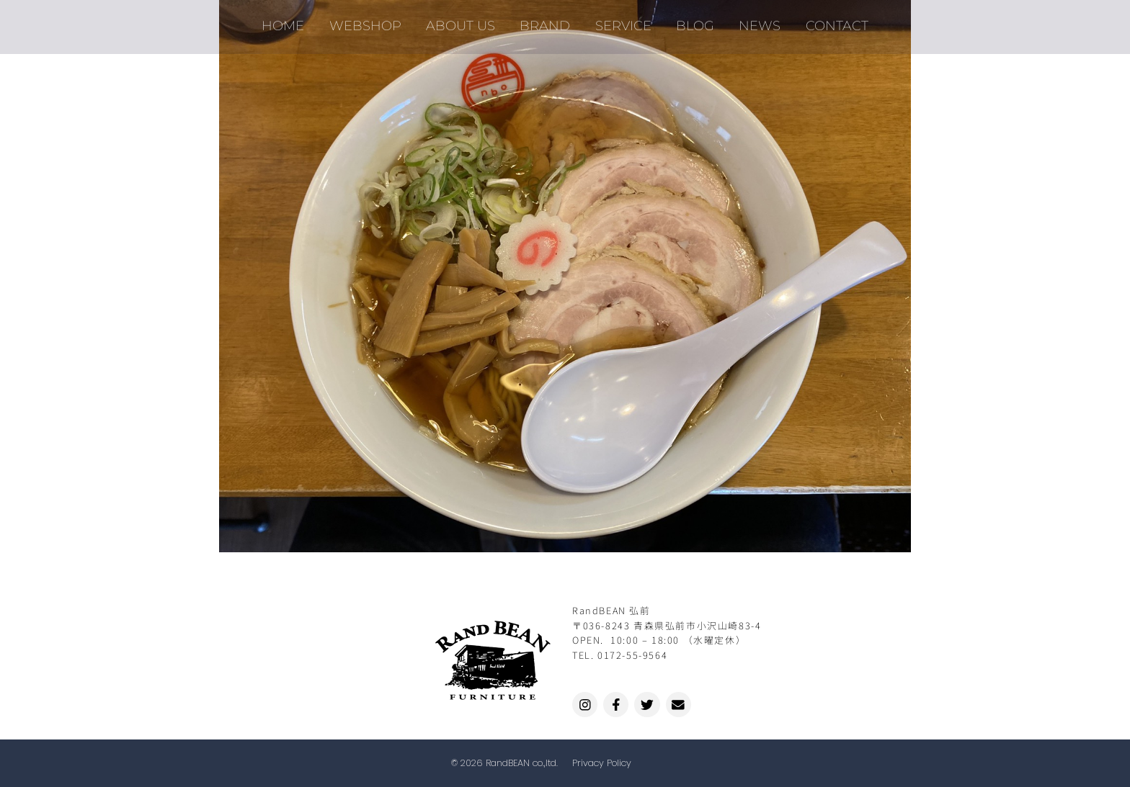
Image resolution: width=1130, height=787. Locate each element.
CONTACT (826, 21)
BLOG (691, 21)
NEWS (752, 21)
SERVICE (622, 21)
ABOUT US (465, 21)
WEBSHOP (373, 21)
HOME (294, 21)
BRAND (547, 21)
